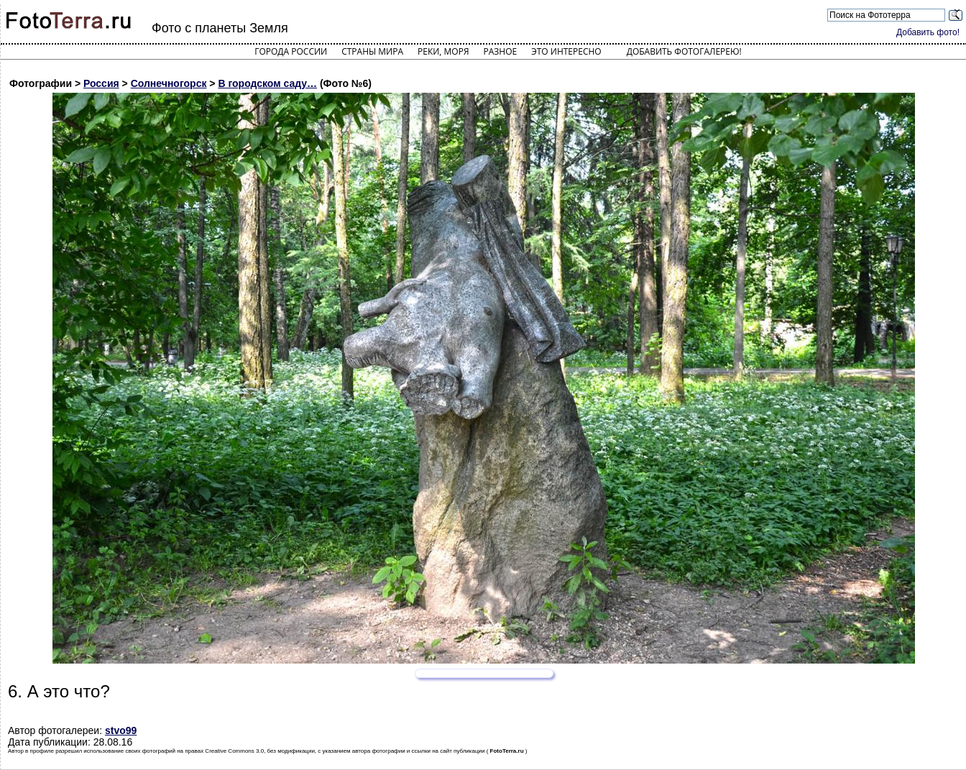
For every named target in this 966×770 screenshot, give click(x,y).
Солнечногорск (169, 83)
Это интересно (566, 51)
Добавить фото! (928, 32)
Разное (501, 51)
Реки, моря (443, 51)
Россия (101, 83)
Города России (290, 51)
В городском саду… (267, 83)
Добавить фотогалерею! (684, 51)
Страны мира (372, 51)
